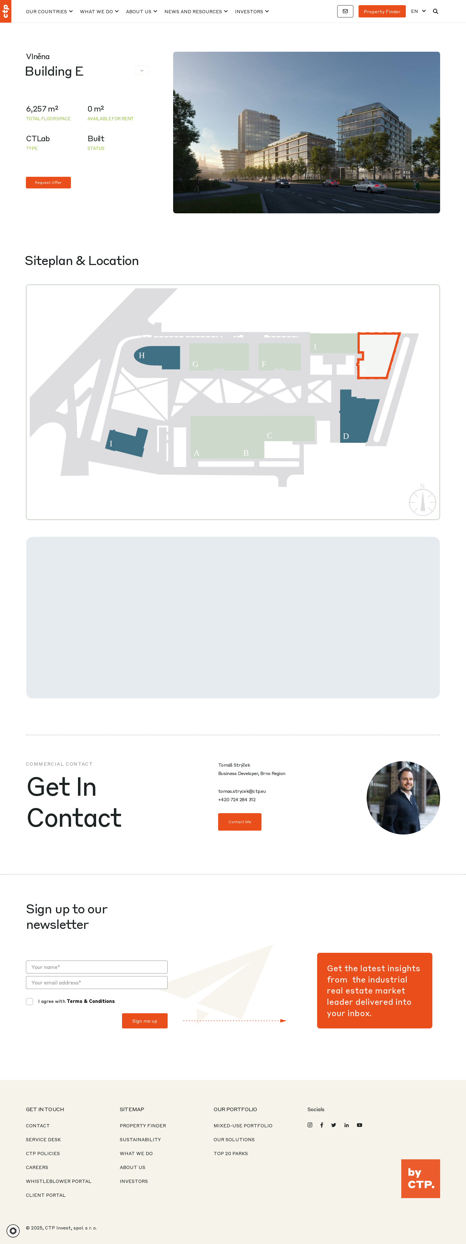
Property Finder (143, 1125)
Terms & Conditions (91, 1001)
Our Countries (46, 11)
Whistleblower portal (59, 1181)
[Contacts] (345, 11)
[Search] (435, 11)
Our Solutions (234, 1139)
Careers (37, 1167)
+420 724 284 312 (236, 799)
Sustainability (140, 1139)
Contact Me (239, 821)
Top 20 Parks (231, 1153)
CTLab (38, 138)
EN (414, 11)
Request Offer (48, 182)
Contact (38, 1125)
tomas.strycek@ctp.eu (242, 791)
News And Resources (193, 11)
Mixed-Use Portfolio (243, 1125)
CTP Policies (43, 1153)
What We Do (96, 11)
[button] (13, 1231)
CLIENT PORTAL (46, 1195)
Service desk (43, 1139)
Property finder (382, 11)
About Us (138, 11)
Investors (249, 11)
